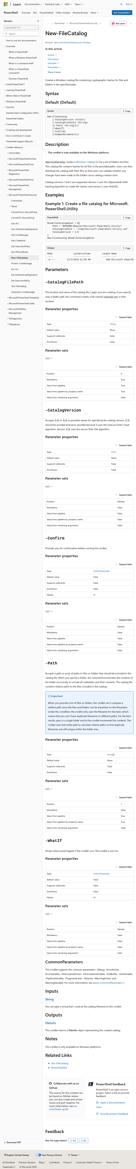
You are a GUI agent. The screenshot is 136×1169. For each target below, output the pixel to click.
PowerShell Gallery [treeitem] (15, 118)
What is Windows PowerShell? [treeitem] (23, 57)
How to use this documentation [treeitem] (21, 40)
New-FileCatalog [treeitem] (19, 257)
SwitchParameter (101, 570)
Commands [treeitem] (16, 200)
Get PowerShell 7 (122, 12)
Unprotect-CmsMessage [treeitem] (23, 291)
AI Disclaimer (8, 1162)
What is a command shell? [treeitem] (21, 63)
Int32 (113, 451)
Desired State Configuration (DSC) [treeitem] (22, 112)
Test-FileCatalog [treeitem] (18, 286)
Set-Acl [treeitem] (14, 269)
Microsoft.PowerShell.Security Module (72, 42)
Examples (53, 63)
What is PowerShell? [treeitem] (18, 51)
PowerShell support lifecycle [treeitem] (19, 141)
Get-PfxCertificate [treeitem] (19, 251)
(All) (49, 358)
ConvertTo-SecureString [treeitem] (22, 217)
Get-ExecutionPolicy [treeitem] (20, 246)
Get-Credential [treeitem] (18, 240)
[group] (89, 256)
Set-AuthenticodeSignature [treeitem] (24, 274)
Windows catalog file (87, 161)
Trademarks (7, 1166)
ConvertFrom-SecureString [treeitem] (24, 212)
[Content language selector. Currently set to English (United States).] (16, 1155)
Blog (41, 1162)
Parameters (54, 67)
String (113, 324)
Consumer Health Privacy (88, 1162)
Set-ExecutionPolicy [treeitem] (20, 280)
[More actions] (131, 23)
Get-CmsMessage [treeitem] (19, 234)
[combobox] (21, 27)
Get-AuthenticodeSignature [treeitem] (24, 229)
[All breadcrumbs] (48, 23)
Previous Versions (27, 1162)
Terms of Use (112, 1162)
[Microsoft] (6, 4)
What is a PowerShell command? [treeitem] (18, 71)
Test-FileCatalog (59, 1063)
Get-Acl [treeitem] (15, 223)
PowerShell (59, 23)
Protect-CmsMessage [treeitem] (21, 263)
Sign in (129, 4)
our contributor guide (63, 1107)
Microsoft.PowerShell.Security (84, 23)
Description (53, 59)
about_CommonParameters (107, 982)
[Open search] (121, 4)
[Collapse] (38, 21)
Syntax (52, 54)
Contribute (54, 1162)
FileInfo (50, 1023)
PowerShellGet (59, 1067)
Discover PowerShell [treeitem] (18, 78)
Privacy (66, 1162)
